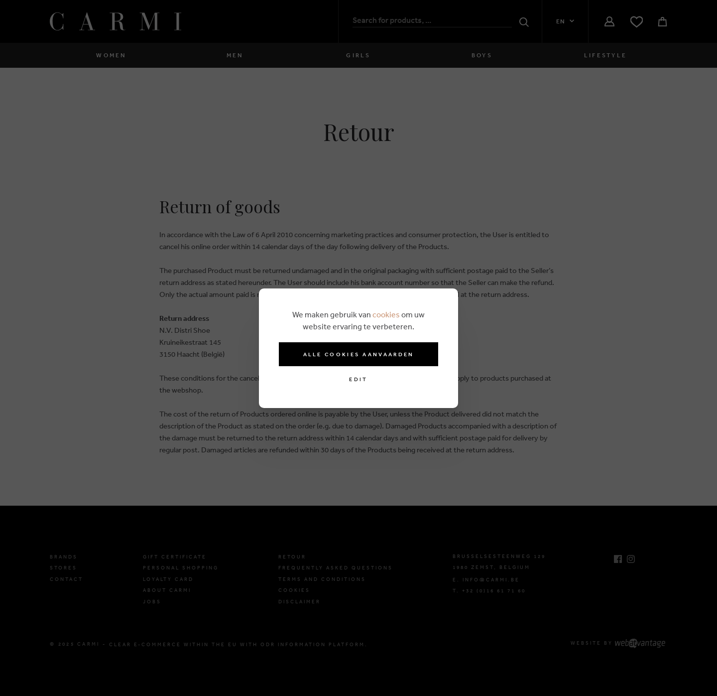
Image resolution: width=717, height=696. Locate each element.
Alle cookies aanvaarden (358, 354)
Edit (358, 379)
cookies (386, 314)
